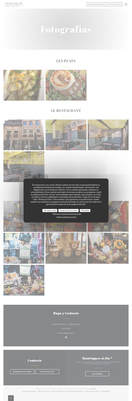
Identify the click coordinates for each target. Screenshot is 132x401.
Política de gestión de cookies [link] (66, 217)
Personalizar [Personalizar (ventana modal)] (85, 210)
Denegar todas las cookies (68, 210)
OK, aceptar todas (50, 210)
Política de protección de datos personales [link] (67, 214)
